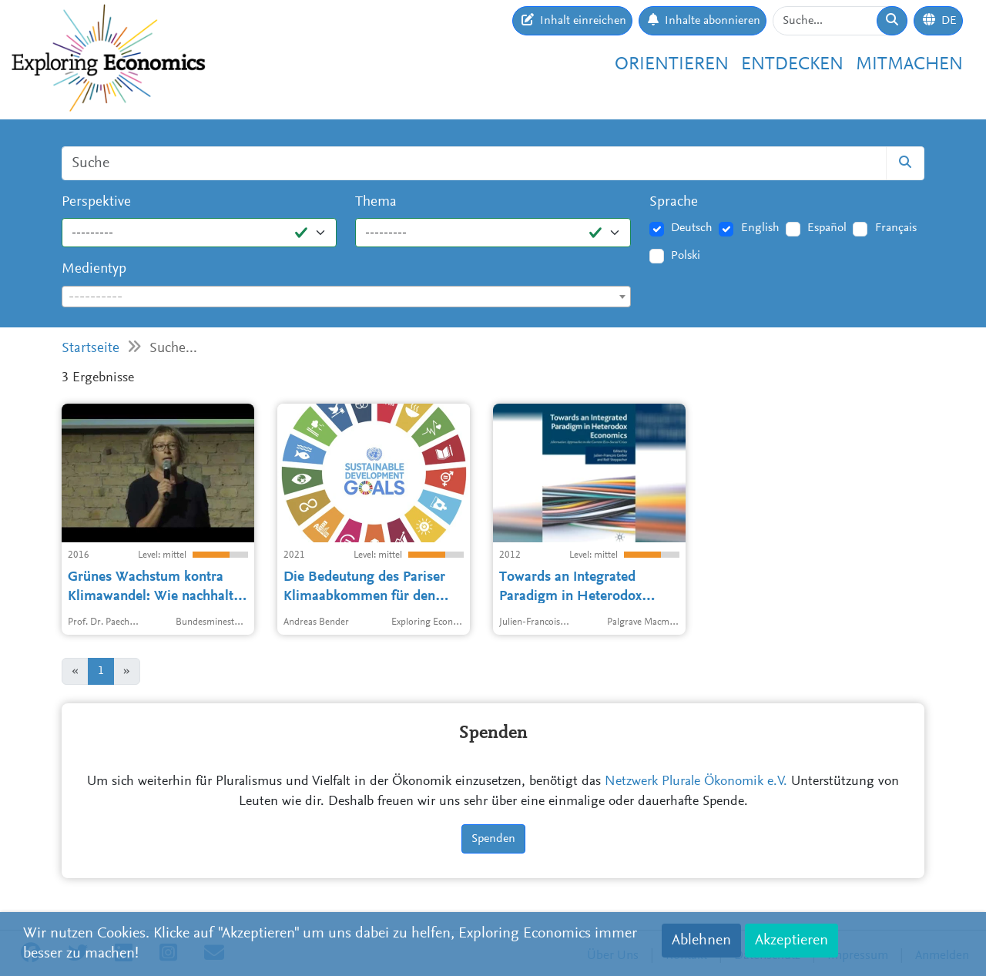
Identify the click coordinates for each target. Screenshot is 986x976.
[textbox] (346, 297)
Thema (376, 202)
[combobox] (346, 296)
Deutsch (692, 228)
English (760, 228)
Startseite (90, 348)
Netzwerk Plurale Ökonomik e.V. (696, 782)
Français (896, 228)
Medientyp (94, 269)
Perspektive (96, 202)
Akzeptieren (791, 940)
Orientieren (672, 64)
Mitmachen (909, 64)
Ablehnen (701, 940)
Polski (685, 256)
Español (827, 228)
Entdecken (792, 64)
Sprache (673, 202)
